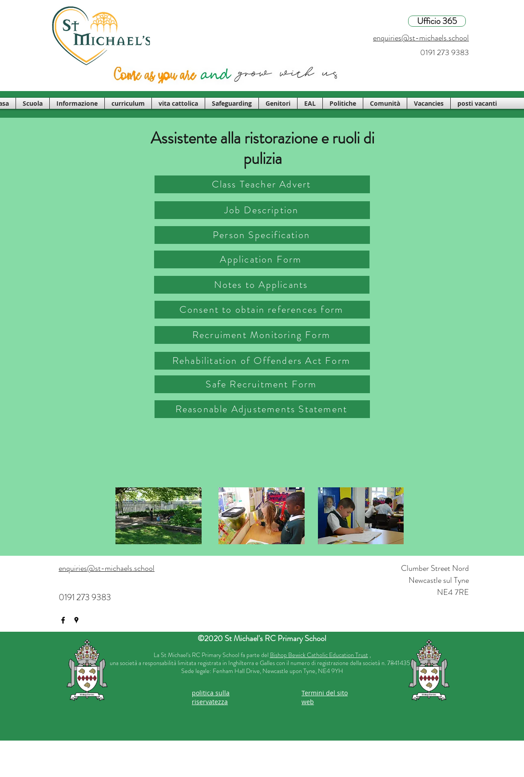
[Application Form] (261, 259)
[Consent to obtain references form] (262, 310)
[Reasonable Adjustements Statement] (262, 409)
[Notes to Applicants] (261, 285)
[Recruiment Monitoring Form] (262, 335)
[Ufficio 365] (437, 21)
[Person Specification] (262, 235)
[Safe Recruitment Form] (262, 384)
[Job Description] (262, 210)
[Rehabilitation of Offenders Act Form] (262, 361)
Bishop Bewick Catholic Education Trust (319, 654)
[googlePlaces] (76, 620)
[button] (32, 103)
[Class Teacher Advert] (262, 184)
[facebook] (63, 620)
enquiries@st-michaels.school (421, 38)
